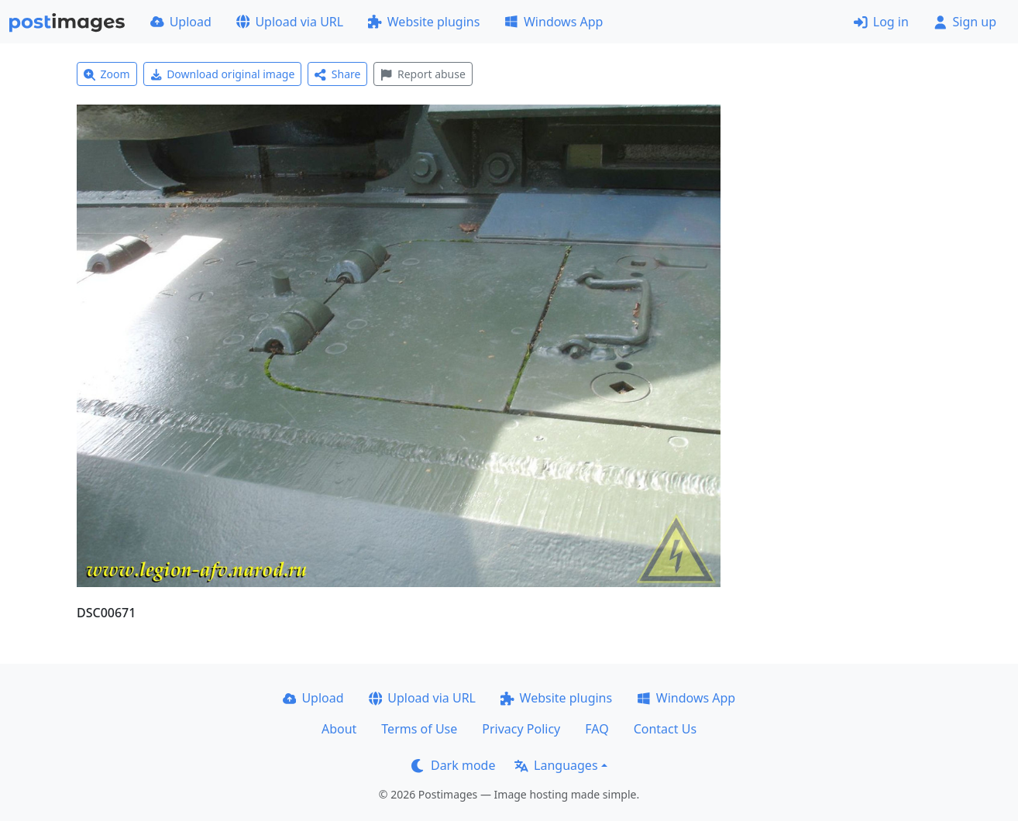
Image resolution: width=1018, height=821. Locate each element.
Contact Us (665, 728)
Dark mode (453, 765)
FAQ (596, 728)
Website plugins (424, 21)
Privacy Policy (521, 728)
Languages (555, 765)
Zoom (107, 74)
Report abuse (422, 74)
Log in (881, 21)
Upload (181, 21)
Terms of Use (419, 728)
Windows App (553, 21)
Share (337, 74)
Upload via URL (289, 21)
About (339, 728)
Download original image (222, 74)
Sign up (965, 21)
